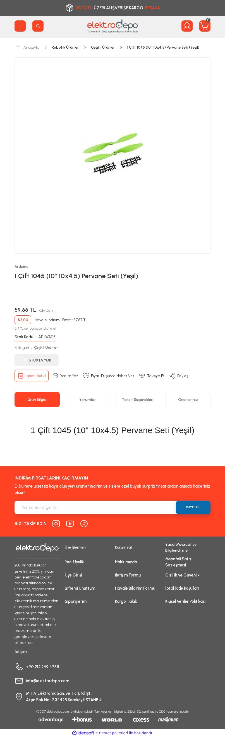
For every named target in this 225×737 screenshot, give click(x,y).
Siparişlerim (76, 601)
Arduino (21, 266)
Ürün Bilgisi (37, 399)
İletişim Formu (128, 575)
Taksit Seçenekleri (137, 399)
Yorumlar (87, 399)
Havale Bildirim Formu (135, 588)
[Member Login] (187, 26)
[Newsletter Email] (112, 507)
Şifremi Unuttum (80, 588)
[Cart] (204, 26)
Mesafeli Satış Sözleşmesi (178, 562)
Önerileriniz (188, 399)
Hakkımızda (126, 561)
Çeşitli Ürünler (46, 347)
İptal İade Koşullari (182, 588)
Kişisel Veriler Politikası (185, 601)
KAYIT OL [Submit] (193, 507)
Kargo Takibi (126, 601)
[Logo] (112, 26)
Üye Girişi (73, 575)
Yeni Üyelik (74, 561)
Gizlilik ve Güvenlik (182, 575)
